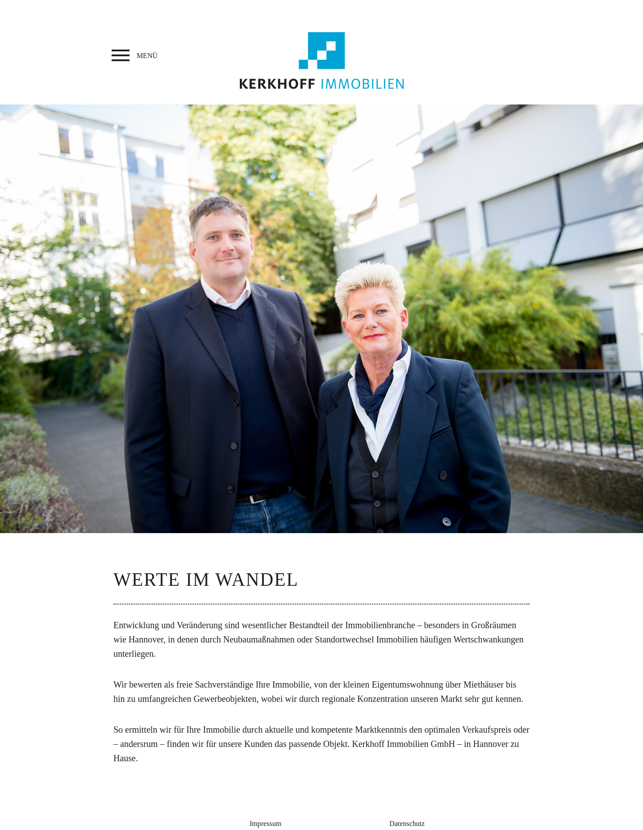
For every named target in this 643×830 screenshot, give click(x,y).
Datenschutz (407, 823)
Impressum (265, 823)
